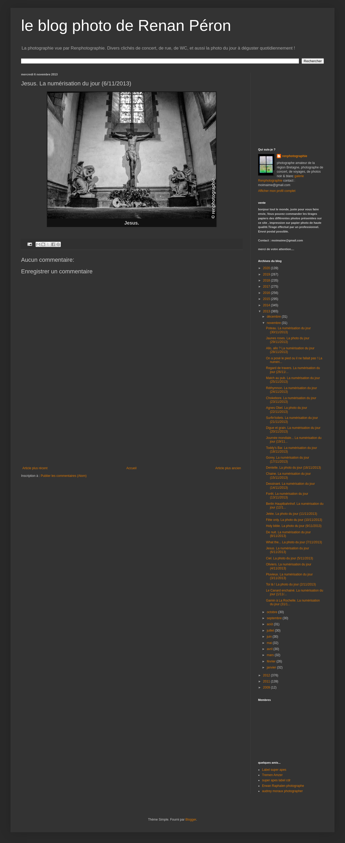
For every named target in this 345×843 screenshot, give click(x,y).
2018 (267, 280)
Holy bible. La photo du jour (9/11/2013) (294, 526)
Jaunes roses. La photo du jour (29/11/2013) (287, 340)
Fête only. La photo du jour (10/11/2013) (294, 520)
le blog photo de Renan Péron (126, 25)
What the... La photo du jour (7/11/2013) (294, 542)
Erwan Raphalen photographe (283, 786)
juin (270, 636)
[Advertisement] (131, 427)
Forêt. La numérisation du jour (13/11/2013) (287, 495)
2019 (267, 274)
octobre (272, 612)
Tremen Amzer (272, 775)
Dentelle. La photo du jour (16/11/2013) (293, 467)
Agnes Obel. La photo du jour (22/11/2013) (286, 409)
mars (271, 655)
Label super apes (274, 770)
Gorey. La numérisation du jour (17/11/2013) (287, 459)
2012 (267, 675)
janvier (272, 667)
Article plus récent (34, 468)
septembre (275, 618)
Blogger (190, 819)
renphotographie (294, 156)
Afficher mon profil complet (276, 191)
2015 (267, 299)
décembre (274, 316)
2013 (267, 311)
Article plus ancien (228, 468)
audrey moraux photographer (282, 791)
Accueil (131, 468)
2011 (267, 681)
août (270, 624)
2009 (267, 687)
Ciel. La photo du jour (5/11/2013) (289, 558)
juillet (271, 630)
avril (270, 649)
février (272, 661)
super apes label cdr (276, 780)
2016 (267, 293)
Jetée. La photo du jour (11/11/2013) (291, 514)
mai (270, 643)
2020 (267, 268)
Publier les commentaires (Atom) (64, 476)
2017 (267, 286)
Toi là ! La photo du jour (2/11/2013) (291, 584)
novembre (274, 323)
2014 (267, 305)
